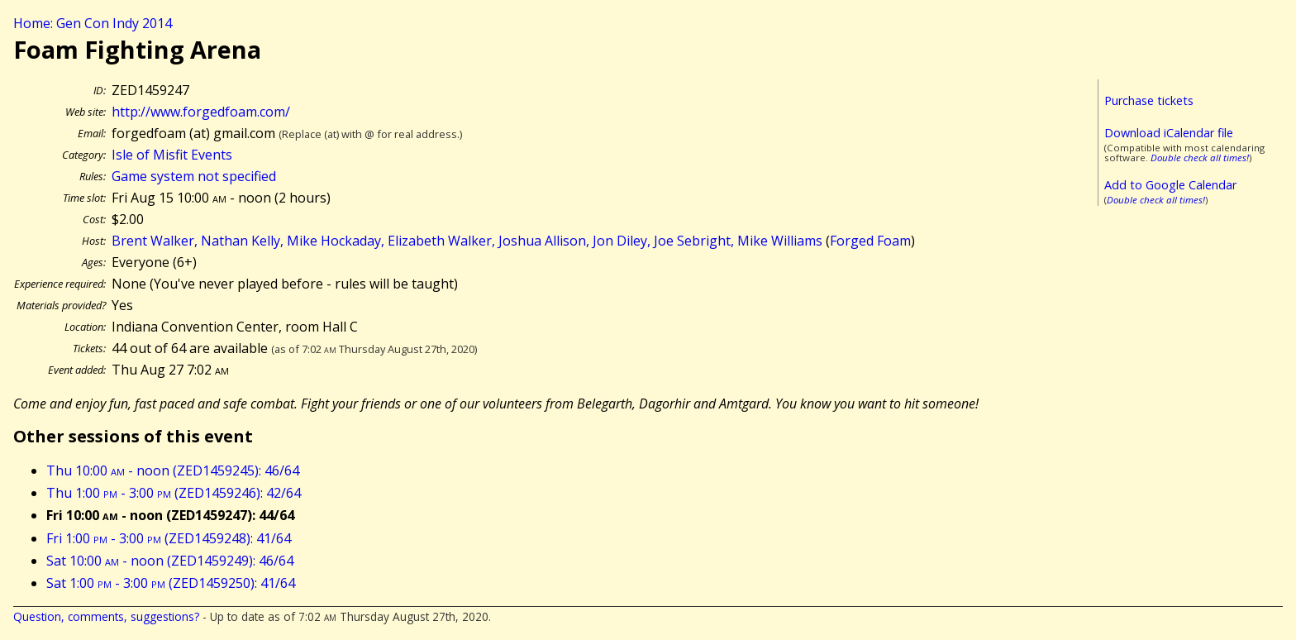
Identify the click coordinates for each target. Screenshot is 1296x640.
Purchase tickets (1149, 100)
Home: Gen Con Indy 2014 (92, 23)
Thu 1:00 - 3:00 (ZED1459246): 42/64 (173, 493)
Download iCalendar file (1168, 133)
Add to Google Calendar (1170, 185)
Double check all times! (1200, 157)
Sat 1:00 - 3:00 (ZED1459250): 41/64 (170, 583)
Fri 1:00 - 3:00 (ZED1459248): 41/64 (168, 538)
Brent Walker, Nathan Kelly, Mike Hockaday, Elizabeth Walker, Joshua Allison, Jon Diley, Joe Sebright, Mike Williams (467, 241)
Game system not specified (194, 176)
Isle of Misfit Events (172, 155)
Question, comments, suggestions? (106, 616)
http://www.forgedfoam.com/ (201, 112)
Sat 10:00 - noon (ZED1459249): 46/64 (169, 561)
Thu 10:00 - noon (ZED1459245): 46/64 (172, 470)
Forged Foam (870, 241)
